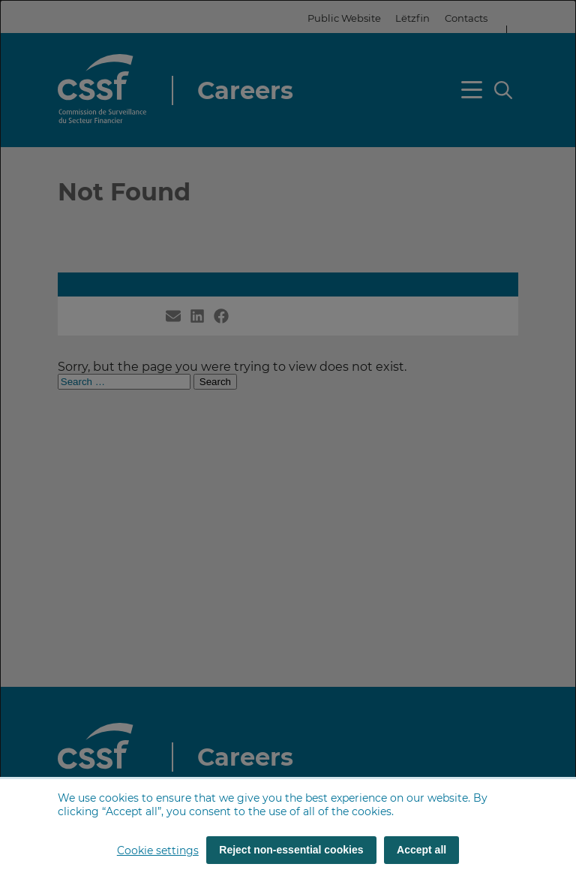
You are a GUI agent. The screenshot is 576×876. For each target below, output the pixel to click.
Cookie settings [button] (158, 850)
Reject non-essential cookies (291, 850)
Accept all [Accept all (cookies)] (421, 850)
